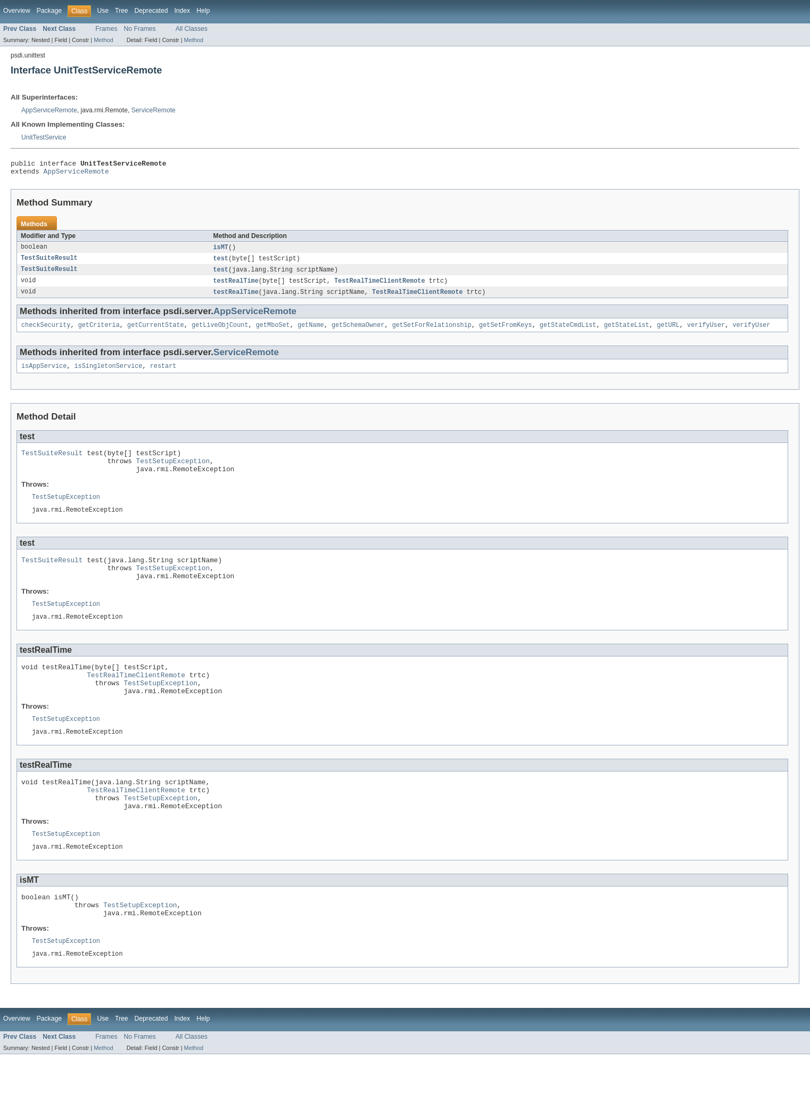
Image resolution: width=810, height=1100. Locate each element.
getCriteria (99, 331)
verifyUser (706, 331)
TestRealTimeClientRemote (379, 286)
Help (203, 10)
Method (103, 40)
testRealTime (236, 286)
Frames (106, 28)
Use (103, 10)
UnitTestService (43, 137)
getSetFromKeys (505, 331)
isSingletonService (109, 374)
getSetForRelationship (432, 331)
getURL (668, 331)
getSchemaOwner (358, 331)
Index (182, 10)
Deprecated (151, 10)
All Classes (192, 28)
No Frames (140, 28)
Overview (16, 10)
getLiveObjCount (220, 331)
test (220, 262)
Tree (121, 10)
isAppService (44, 374)
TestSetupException (173, 472)
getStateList (626, 331)
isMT (220, 251)
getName (310, 331)
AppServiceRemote (49, 110)
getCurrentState (155, 331)
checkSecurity (45, 331)
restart (163, 374)
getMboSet (273, 331)
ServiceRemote (153, 110)
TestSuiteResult (49, 262)
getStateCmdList (568, 331)
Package (49, 10)
